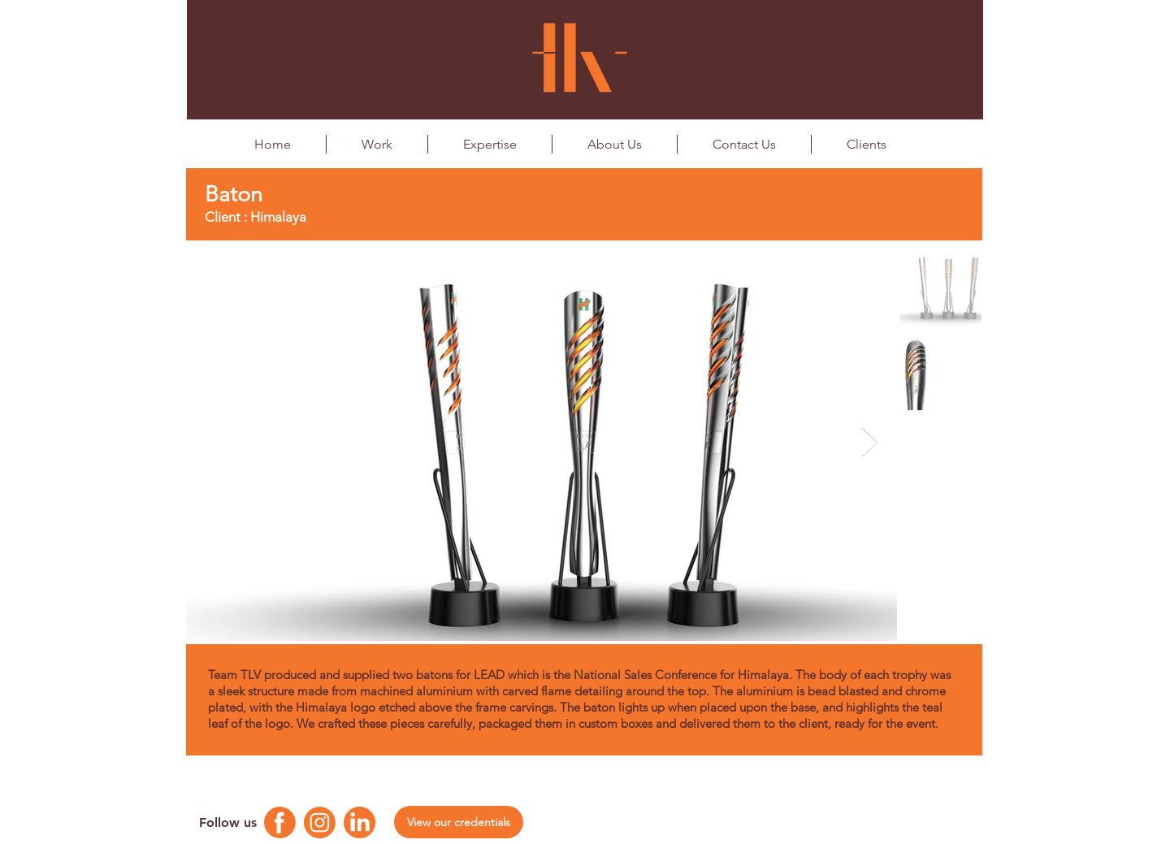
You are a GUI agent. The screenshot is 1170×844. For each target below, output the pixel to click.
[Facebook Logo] (280, 822)
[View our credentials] (458, 822)
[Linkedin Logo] (359, 822)
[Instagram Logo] (320, 822)
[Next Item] (869, 442)
